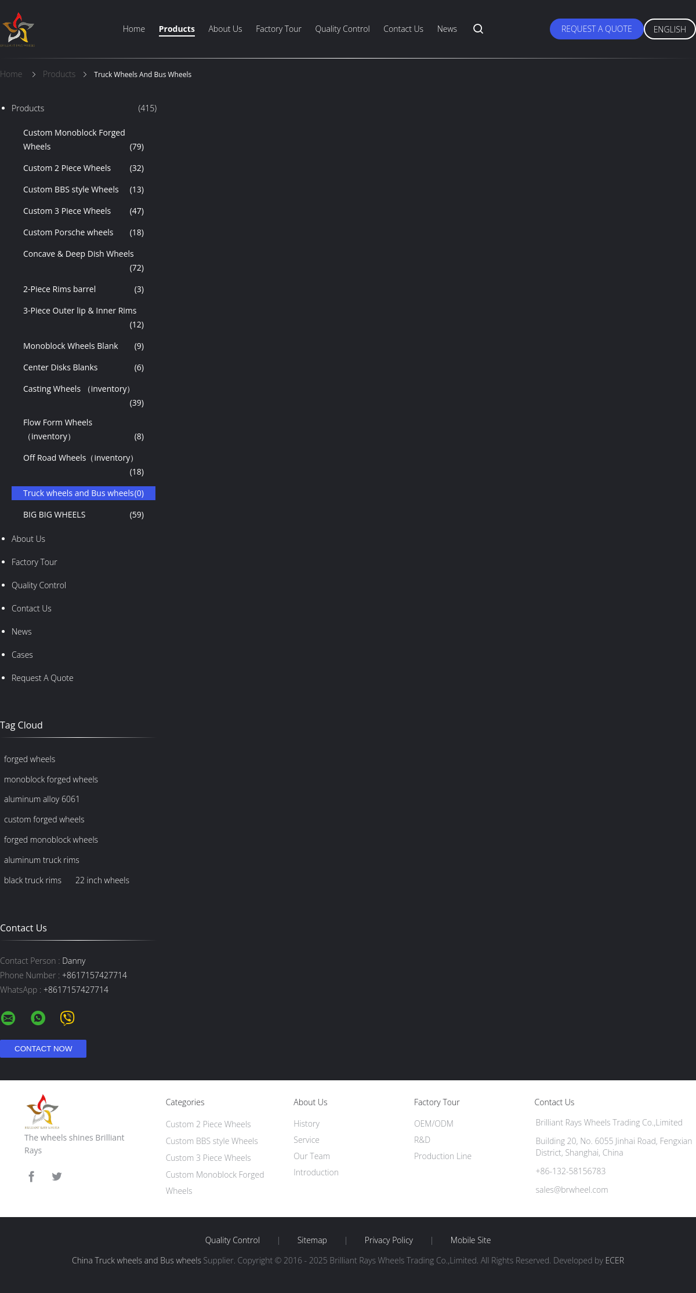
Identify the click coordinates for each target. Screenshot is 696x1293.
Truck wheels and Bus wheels (83, 493)
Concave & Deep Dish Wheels (83, 261)
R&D (422, 1139)
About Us (225, 28)
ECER (615, 1260)
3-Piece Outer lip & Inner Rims (83, 318)
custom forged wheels (44, 819)
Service (306, 1139)
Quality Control (343, 28)
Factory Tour (279, 28)
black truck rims (32, 880)
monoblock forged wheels (51, 779)
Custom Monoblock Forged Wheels (83, 140)
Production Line (443, 1155)
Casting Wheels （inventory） (83, 396)
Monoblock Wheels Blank (83, 346)
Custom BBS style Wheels (83, 189)
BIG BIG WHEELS (83, 515)
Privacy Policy (389, 1240)
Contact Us (403, 28)
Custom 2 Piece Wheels (83, 168)
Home (134, 28)
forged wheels (29, 758)
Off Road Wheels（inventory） (83, 465)
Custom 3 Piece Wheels (83, 211)
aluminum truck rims (41, 859)
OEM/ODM (434, 1123)
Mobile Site (471, 1240)
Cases (22, 654)
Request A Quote (596, 28)
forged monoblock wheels (51, 839)
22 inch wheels (102, 880)
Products (177, 28)
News (447, 28)
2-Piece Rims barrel (83, 289)
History (306, 1123)
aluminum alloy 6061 (42, 798)
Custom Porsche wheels (83, 232)
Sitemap (312, 1240)
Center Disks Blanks (83, 367)
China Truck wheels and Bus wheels (136, 1260)
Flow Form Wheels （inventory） (83, 430)
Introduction (316, 1172)
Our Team (311, 1155)
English (670, 29)
